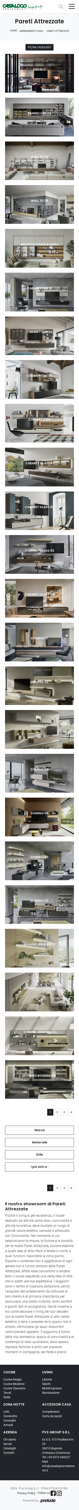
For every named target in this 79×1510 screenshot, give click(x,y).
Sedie (6, 1397)
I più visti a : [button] (39, 1167)
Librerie (47, 1379)
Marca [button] (40, 1130)
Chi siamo (9, 1439)
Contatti (8, 1452)
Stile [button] (39, 1154)
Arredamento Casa (31, 31)
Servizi (7, 1444)
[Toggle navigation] (72, 6)
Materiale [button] (39, 1142)
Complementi (50, 1411)
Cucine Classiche (14, 1388)
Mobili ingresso (52, 1388)
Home (13, 30)
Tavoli (7, 1392)
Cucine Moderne (13, 1384)
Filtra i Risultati (39, 47)
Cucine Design (12, 1379)
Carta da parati (52, 1416)
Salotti (46, 1384)
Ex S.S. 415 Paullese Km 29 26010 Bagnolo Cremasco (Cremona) (57, 1446)
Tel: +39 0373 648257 (56, 1457)
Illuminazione (50, 1392)
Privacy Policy (26, 1493)
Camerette (10, 1416)
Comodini (9, 1420)
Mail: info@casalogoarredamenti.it (58, 1466)
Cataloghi (9, 1448)
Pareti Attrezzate (58, 31)
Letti (6, 1411)
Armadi (8, 1425)
